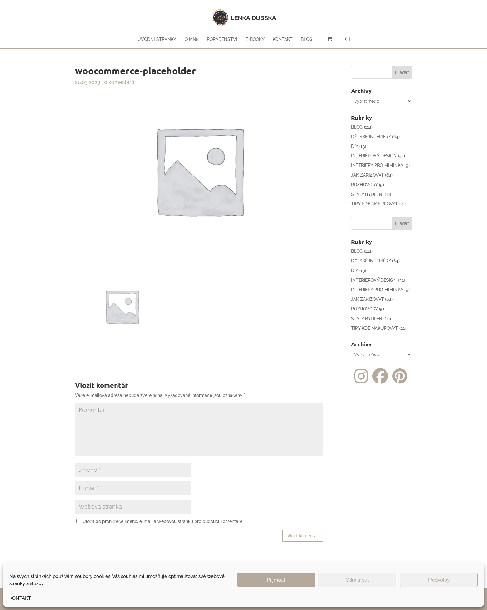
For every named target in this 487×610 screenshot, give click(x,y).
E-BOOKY (255, 39)
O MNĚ (192, 39)
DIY (354, 146)
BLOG (306, 39)
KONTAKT (20, 598)
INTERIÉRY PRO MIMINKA (377, 165)
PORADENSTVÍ (222, 39)
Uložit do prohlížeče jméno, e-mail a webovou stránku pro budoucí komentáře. (162, 521)
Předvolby (439, 580)
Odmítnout (357, 580)
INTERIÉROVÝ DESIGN (374, 155)
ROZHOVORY (364, 184)
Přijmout (276, 580)
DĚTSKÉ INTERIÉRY (371, 136)
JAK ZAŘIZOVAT (367, 175)
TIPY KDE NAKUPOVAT (374, 203)
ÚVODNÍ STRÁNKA (156, 39)
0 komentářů (119, 82)
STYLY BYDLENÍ (367, 194)
